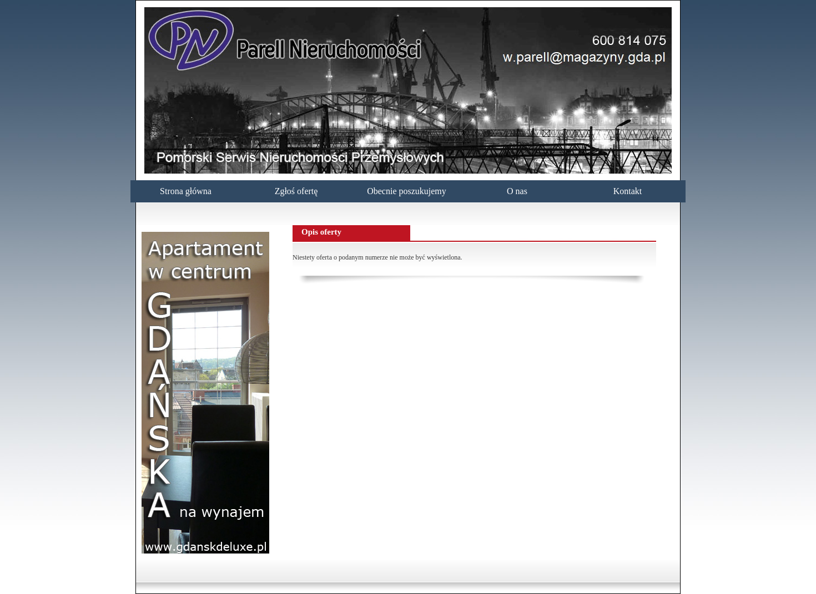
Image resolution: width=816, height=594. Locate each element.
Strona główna (185, 191)
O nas (517, 191)
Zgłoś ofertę (296, 191)
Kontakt (627, 191)
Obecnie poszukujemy (406, 191)
